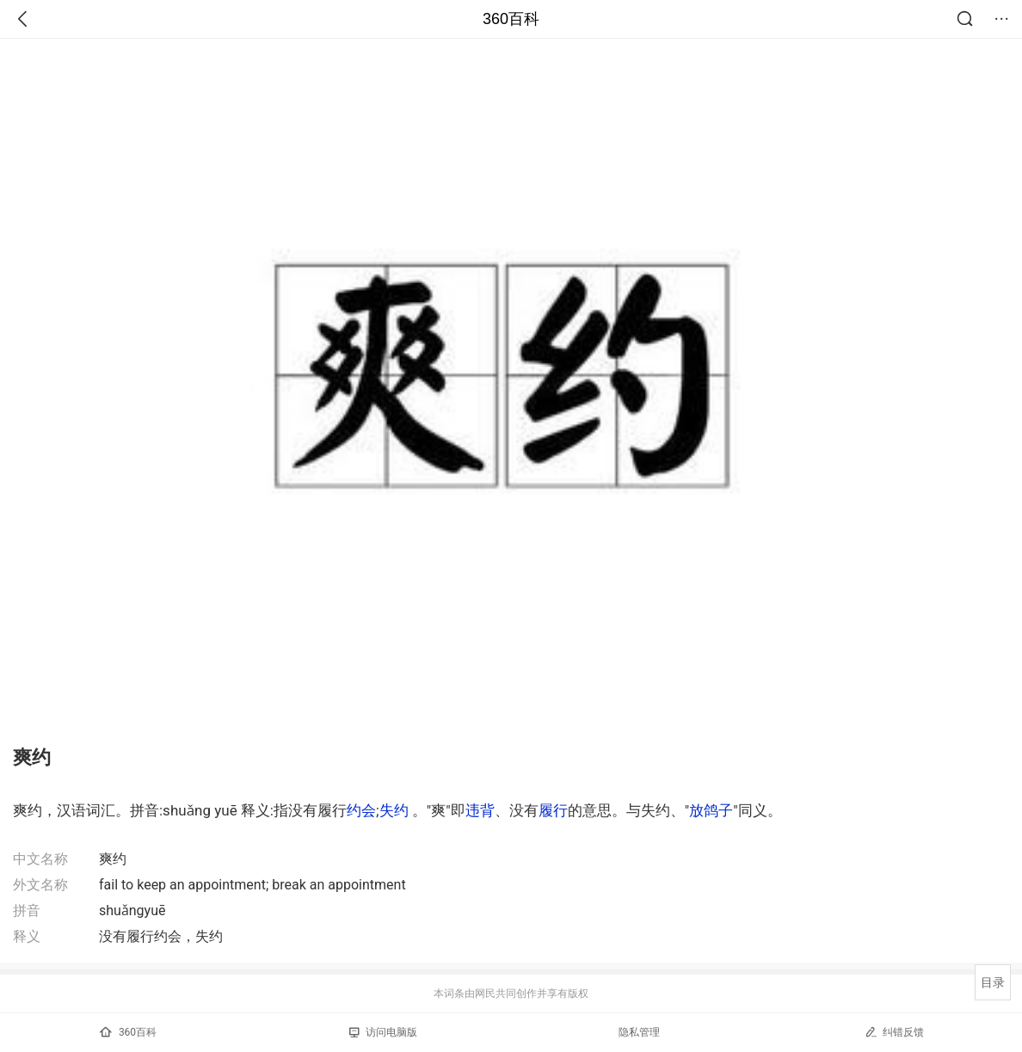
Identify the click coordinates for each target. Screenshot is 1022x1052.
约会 (361, 810)
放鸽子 (711, 810)
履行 (553, 810)
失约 (394, 810)
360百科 (511, 19)
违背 (480, 810)
